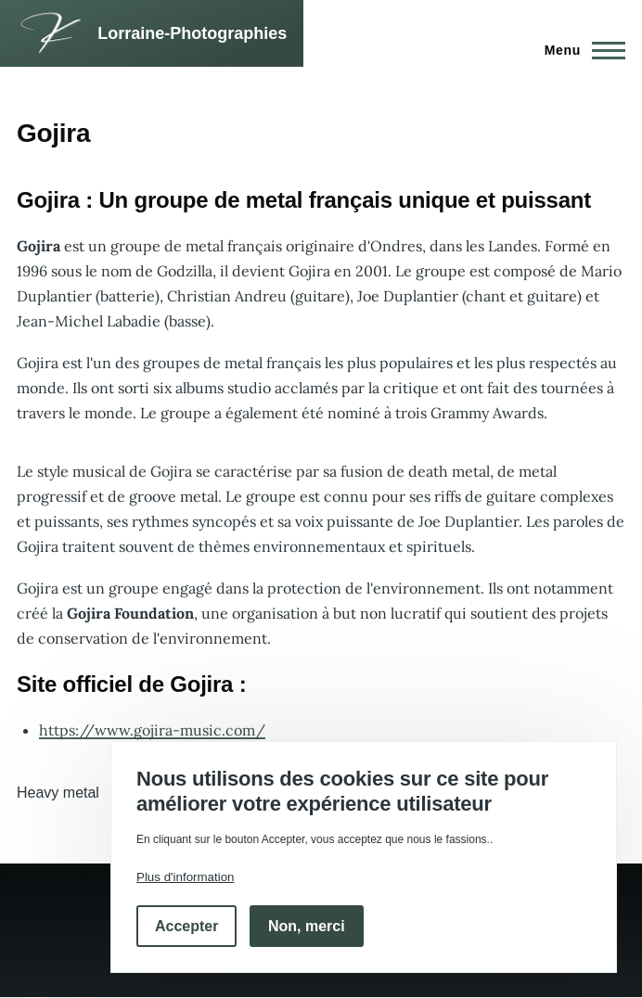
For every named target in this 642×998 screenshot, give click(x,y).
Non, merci (306, 926)
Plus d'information (185, 877)
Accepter (186, 926)
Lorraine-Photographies (192, 33)
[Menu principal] (579, 50)
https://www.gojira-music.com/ (152, 730)
